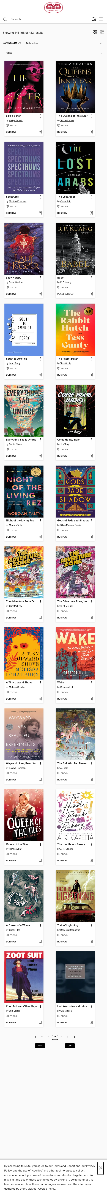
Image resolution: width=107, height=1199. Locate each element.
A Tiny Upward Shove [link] (19, 682)
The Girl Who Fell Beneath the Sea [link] (73, 763)
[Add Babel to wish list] (91, 294)
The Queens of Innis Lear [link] (72, 116)
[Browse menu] (101, 19)
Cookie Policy (46, 1188)
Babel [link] (60, 277)
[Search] (5, 19)
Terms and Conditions (66, 1166)
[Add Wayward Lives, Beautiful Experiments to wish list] (40, 780)
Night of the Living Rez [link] (20, 520)
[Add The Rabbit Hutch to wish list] (91, 375)
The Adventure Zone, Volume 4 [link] (73, 601)
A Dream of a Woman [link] (18, 925)
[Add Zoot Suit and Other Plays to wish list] (40, 1023)
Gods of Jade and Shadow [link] (73, 520)
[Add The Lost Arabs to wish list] (91, 213)
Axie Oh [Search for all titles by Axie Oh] (64, 768)
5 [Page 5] (42, 1037)
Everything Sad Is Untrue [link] (21, 439)
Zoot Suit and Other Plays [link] (21, 1006)
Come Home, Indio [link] (68, 439)
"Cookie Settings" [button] (78, 1179)
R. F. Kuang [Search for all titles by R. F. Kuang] (65, 282)
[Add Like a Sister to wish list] (40, 132)
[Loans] (93, 20)
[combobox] (46, 19)
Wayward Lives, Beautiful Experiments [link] (22, 763)
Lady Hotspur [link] (14, 277)
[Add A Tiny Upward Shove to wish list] (40, 699)
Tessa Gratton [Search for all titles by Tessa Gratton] (67, 120)
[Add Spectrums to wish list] (40, 213)
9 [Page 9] (67, 1037)
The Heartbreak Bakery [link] (71, 844)
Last (70, 1045)
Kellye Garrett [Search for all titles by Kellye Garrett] (16, 120)
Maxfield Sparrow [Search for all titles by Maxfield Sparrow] (17, 201)
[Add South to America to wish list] (40, 375)
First (40, 1045)
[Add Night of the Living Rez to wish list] (40, 537)
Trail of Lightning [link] (67, 925)
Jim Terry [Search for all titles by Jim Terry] (64, 444)
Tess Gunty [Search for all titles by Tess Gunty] (65, 363)
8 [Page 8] (61, 1037)
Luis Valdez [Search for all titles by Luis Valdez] (14, 1011)
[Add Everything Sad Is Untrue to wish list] (40, 456)
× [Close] (100, 1168)
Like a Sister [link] (13, 116)
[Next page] (74, 1037)
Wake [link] (60, 682)
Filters (9, 53)
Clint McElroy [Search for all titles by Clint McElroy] (15, 606)
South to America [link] (16, 359)
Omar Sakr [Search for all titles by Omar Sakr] (65, 201)
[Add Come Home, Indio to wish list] (91, 456)
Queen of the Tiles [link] (17, 844)
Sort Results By (12, 43)
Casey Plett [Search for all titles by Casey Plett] (14, 930)
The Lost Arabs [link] (66, 197)
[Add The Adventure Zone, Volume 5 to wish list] (40, 618)
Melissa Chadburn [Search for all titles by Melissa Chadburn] (18, 687)
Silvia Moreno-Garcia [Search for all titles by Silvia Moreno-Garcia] (70, 525)
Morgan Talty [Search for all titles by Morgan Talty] (15, 525)
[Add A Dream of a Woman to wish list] (40, 942)
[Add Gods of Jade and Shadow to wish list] (91, 537)
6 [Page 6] (49, 1037)
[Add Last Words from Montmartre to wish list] (91, 1023)
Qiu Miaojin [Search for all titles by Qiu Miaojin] (66, 1011)
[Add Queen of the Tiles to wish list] (40, 861)
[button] (95, 33)
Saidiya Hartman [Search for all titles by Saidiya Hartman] (17, 768)
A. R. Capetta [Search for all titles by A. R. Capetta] (66, 849)
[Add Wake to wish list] (91, 699)
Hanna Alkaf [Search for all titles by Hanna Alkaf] (15, 849)
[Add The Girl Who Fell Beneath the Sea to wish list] (91, 780)
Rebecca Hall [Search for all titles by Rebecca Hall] (66, 687)
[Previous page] (35, 1037)
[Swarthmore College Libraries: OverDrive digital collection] (53, 7)
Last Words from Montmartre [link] (73, 1006)
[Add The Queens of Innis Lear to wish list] (91, 132)
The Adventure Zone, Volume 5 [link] (22, 601)
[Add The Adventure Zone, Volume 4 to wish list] (91, 618)
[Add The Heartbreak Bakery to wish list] (91, 861)
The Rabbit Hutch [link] (67, 359)
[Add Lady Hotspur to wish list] (40, 294)
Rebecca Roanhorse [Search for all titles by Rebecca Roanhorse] (70, 930)
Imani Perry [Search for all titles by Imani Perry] (14, 363)
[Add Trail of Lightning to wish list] (91, 942)
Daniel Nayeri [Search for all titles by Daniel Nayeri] (15, 444)
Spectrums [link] (12, 197)
